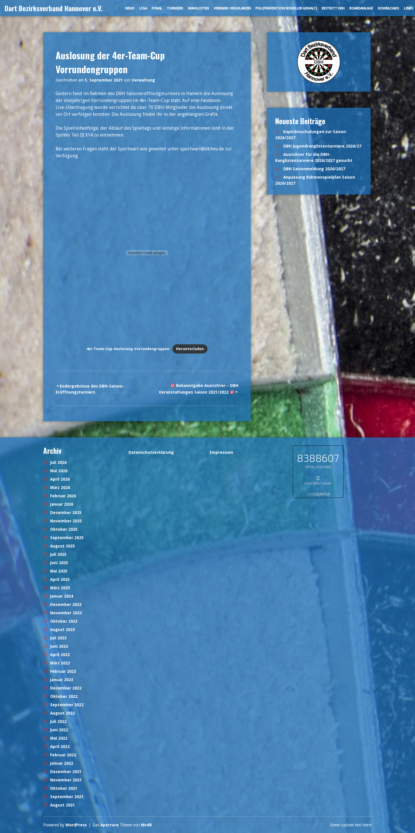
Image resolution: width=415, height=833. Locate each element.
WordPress (76, 825)
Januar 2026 (61, 504)
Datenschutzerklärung (151, 452)
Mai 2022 (58, 738)
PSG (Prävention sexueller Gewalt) (286, 8)
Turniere (175, 8)
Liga (143, 8)
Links (408, 8)
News (129, 8)
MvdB (146, 825)
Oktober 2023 (64, 621)
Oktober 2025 (64, 529)
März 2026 (60, 487)
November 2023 (66, 613)
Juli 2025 (58, 554)
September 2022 (67, 704)
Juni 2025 (59, 562)
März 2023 (60, 663)
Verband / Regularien (232, 8)
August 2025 (62, 546)
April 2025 (60, 579)
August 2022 (62, 713)
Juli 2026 (58, 462)
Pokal (157, 8)
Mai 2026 (58, 471)
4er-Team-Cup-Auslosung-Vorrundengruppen (127, 349)
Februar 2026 (63, 496)
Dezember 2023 (66, 604)
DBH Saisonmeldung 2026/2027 (314, 169)
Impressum (221, 452)
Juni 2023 (59, 646)
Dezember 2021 (66, 771)
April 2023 (60, 654)
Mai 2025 (58, 571)
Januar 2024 (61, 596)
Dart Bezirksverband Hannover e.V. (54, 8)
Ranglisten (198, 8)
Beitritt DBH (333, 8)
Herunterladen (190, 349)
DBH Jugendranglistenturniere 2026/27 (322, 146)
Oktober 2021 (64, 788)
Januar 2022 (61, 763)
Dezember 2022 (66, 688)
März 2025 (60, 587)
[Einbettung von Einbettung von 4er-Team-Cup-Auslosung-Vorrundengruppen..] (147, 252)
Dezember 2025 (66, 512)
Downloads (388, 8)
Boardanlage (361, 8)
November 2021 (66, 780)
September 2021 (67, 796)
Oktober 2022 (64, 696)
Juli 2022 (58, 721)
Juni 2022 (59, 730)
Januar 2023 (61, 679)
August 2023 (62, 629)
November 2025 (66, 521)
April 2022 (60, 746)
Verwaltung (143, 80)
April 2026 (60, 479)
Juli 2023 (58, 638)
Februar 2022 (63, 755)
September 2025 (67, 537)
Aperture (109, 825)
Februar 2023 (63, 671)
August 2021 (62, 805)
